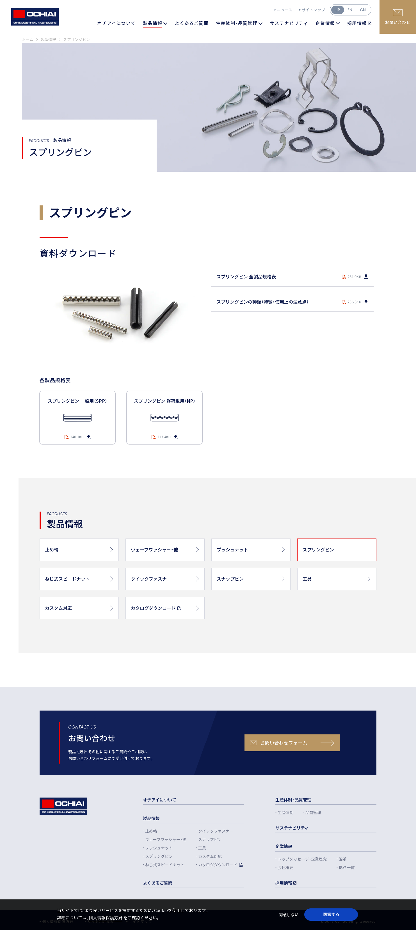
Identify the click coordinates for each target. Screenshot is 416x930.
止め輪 (151, 831)
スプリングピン (159, 856)
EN (350, 10)
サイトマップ (313, 9)
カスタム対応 (210, 856)
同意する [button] (331, 914)
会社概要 (285, 867)
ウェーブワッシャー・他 (165, 839)
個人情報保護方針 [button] (105, 917)
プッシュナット (159, 848)
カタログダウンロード (217, 864)
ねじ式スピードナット (164, 864)
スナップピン (210, 839)
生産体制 (285, 812)
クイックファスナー (216, 831)
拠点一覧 (347, 867)
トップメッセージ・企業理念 (302, 859)
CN (363, 10)
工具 (202, 848)
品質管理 (313, 812)
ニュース (284, 9)
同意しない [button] (288, 914)
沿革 (343, 859)
